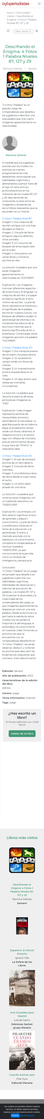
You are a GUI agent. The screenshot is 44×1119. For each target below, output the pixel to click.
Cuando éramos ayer (22, 1074)
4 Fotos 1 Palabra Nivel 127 (17, 347)
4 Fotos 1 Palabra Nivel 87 (16, 218)
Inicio (10, 12)
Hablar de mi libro (22, 733)
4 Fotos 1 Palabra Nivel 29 (16, 455)
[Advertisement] (20, 784)
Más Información (27, 1115)
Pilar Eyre (22, 1078)
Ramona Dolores (22, 899)
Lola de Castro (22, 1020)
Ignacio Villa (22, 958)
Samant (32, 68)
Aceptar (15, 1115)
